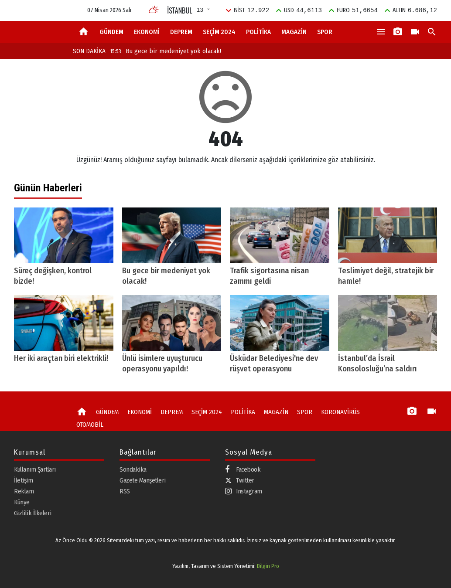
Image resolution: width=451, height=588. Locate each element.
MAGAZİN (294, 32)
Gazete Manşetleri (143, 480)
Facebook (242, 469)
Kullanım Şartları (35, 469)
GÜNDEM (111, 32)
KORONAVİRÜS (340, 412)
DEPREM (181, 32)
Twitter (239, 480)
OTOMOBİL (89, 424)
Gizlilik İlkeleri (32, 513)
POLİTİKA (258, 32)
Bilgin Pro (268, 566)
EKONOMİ (147, 32)
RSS (125, 491)
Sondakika (133, 469)
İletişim (23, 480)
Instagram (243, 491)
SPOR (324, 32)
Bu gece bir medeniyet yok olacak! (165, 51)
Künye (22, 502)
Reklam (24, 491)
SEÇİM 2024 (219, 32)
